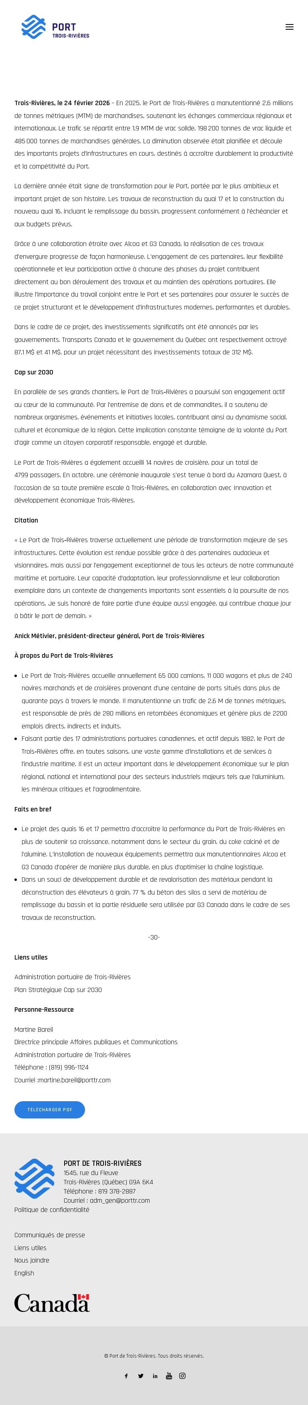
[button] (289, 27)
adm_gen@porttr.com (120, 1200)
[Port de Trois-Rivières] (55, 27)
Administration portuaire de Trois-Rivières (72, 977)
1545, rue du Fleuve (91, 1172)
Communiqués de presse (49, 1235)
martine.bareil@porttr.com (74, 1080)
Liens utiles (30, 1248)
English (24, 1273)
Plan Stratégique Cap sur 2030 (58, 989)
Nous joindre (31, 1260)
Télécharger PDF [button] (49, 1110)
